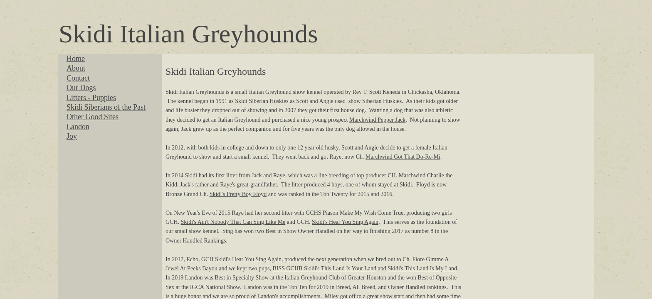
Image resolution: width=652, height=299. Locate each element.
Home (76, 58)
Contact (78, 78)
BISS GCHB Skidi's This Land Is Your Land (324, 268)
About (76, 68)
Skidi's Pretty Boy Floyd (238, 194)
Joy (72, 136)
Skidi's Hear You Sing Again (345, 222)
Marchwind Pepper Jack (377, 120)
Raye (279, 175)
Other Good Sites (93, 117)
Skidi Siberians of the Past (106, 107)
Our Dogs (81, 87)
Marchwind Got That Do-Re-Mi (403, 157)
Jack (257, 175)
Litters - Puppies (91, 97)
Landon (78, 127)
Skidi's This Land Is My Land (422, 268)
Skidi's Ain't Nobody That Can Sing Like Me (233, 222)
